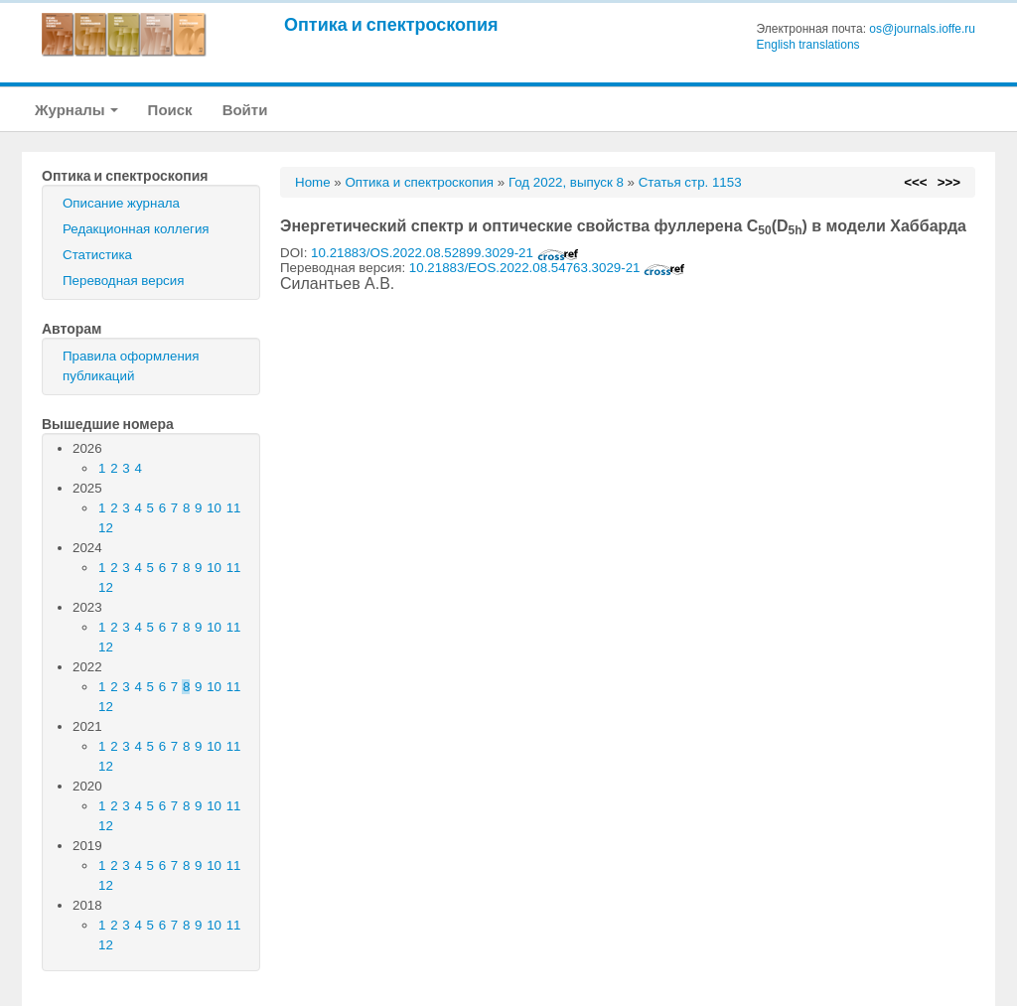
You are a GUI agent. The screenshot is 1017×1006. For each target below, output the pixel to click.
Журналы (76, 109)
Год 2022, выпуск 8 (566, 182)
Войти (245, 109)
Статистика (97, 254)
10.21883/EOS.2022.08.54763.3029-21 (547, 267)
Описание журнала (121, 203)
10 (214, 508)
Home (313, 182)
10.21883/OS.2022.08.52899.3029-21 (445, 252)
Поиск (170, 109)
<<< (915, 182)
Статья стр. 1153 (690, 182)
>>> (949, 182)
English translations (808, 45)
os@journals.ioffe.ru (922, 29)
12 (105, 527)
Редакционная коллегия (136, 228)
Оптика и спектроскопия (391, 24)
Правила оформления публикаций (131, 366)
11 (233, 508)
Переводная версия (123, 280)
